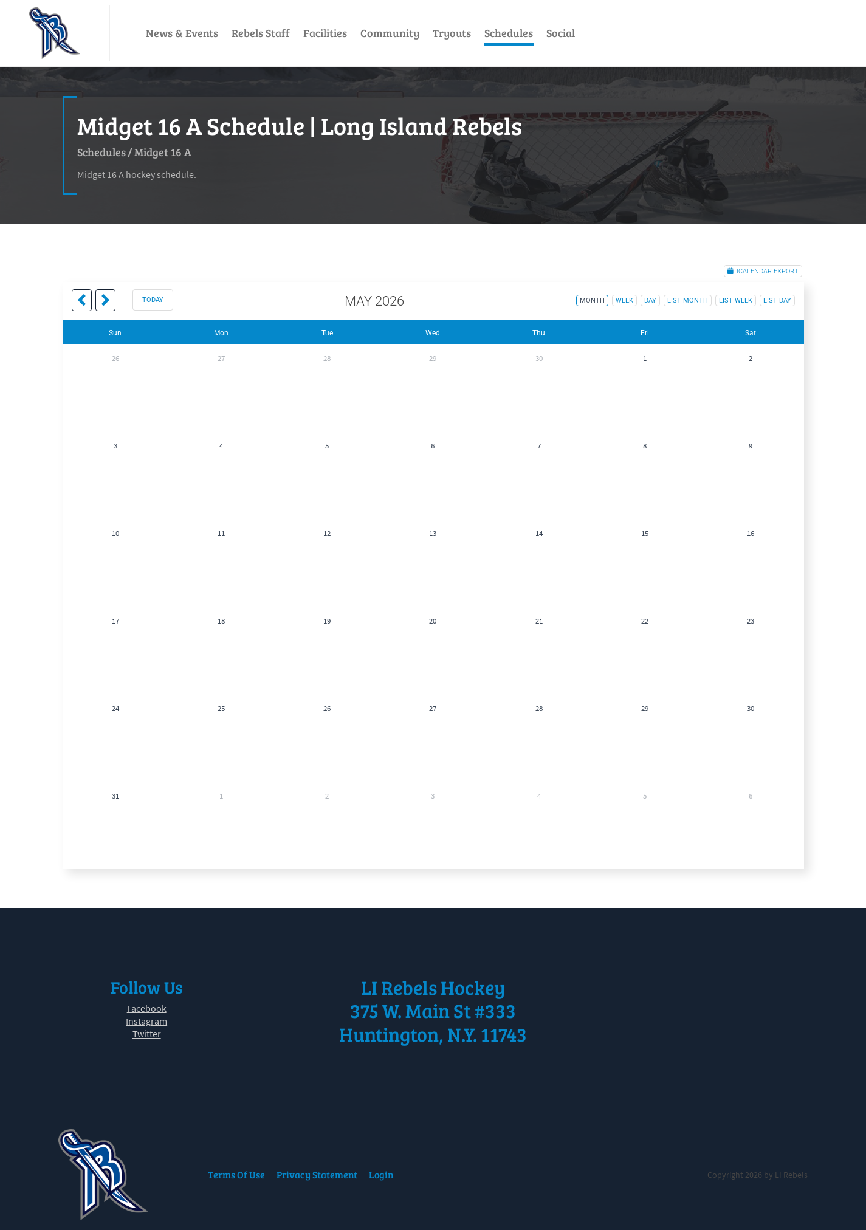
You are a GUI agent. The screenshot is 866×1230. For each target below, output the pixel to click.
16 (750, 533)
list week (735, 300)
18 (221, 621)
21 (539, 621)
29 (432, 358)
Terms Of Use (236, 1174)
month (592, 300)
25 (221, 708)
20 (432, 621)
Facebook (147, 1008)
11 (221, 533)
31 (115, 796)
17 (115, 621)
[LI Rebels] (54, 33)
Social (560, 33)
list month (687, 300)
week (624, 300)
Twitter (146, 1034)
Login (381, 1174)
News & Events (182, 33)
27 (221, 358)
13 (432, 533)
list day (777, 300)
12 (327, 533)
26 (115, 358)
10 (115, 533)
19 (327, 621)
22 (644, 621)
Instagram (146, 1021)
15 (644, 533)
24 (115, 708)
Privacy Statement (317, 1174)
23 (750, 621)
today (152, 300)
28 (327, 358)
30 (539, 358)
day (650, 300)
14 (539, 533)
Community (389, 33)
